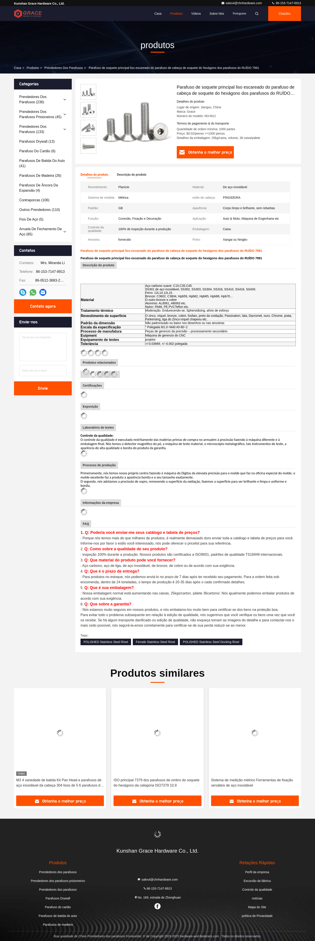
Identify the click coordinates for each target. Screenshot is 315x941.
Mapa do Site (257, 907)
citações (284, 13)
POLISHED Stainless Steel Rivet (106, 642)
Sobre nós (217, 13)
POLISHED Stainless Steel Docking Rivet (211, 642)
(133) (33, 129)
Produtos (176, 13)
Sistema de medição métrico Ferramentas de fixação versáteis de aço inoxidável (252, 782)
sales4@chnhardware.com (242, 3)
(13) (37, 141)
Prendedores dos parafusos (63, 68)
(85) (40, 231)
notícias (257, 898)
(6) (37, 151)
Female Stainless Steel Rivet (155, 642)
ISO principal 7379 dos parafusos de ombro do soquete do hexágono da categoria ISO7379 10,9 (156, 782)
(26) (40, 175)
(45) (40, 114)
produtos (33, 68)
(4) (38, 187)
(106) (34, 200)
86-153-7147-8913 (286, 3)
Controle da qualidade (257, 889)
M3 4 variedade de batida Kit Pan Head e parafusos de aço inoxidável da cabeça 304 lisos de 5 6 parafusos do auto (59, 783)
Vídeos (196, 13)
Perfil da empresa (257, 872)
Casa (158, 13)
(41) (42, 163)
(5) (31, 219)
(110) (39, 210)
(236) (33, 99)
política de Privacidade (257, 916)
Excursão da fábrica (257, 881)
